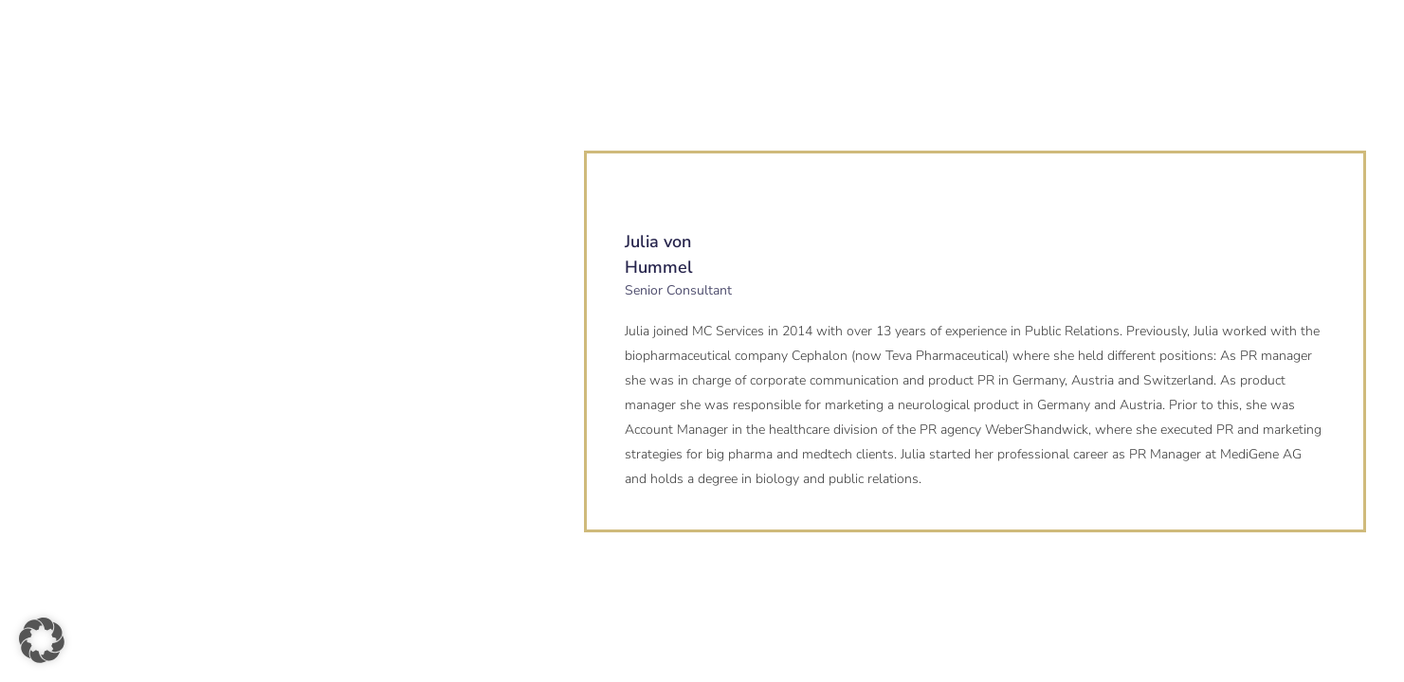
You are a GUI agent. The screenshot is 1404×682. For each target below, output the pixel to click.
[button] (41, 640)
